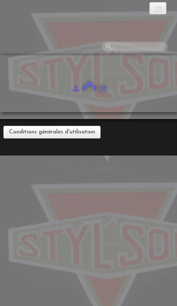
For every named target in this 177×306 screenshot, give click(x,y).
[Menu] (157, 8)
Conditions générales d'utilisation (52, 132)
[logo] (40, 10)
